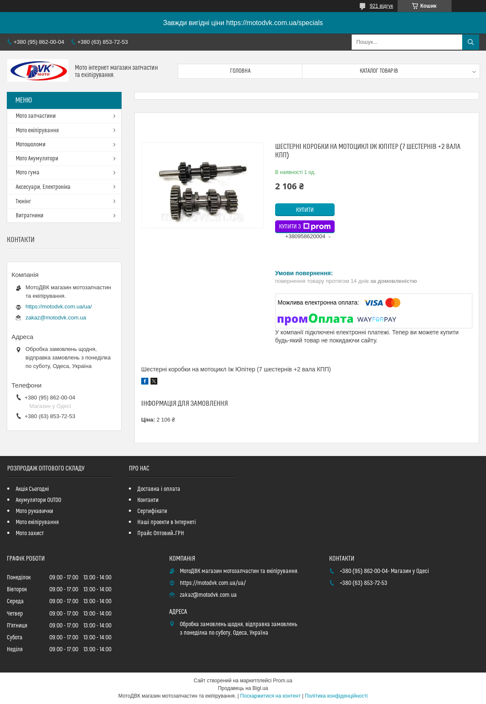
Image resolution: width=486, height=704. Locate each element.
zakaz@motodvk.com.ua (56, 317)
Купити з (305, 227)
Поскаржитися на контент (270, 696)
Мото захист (30, 533)
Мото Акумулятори (37, 158)
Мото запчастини (36, 116)
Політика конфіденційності (336, 696)
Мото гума (28, 172)
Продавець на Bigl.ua (243, 688)
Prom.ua (282, 681)
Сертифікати (152, 511)
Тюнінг (23, 201)
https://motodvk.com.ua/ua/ (59, 306)
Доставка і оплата (158, 489)
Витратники (29, 215)
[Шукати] (470, 42)
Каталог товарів (379, 71)
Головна (240, 71)
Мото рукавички (34, 511)
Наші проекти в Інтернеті (166, 522)
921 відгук (381, 6)
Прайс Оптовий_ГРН (160, 533)
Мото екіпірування (37, 130)
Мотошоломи (30, 144)
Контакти (148, 500)
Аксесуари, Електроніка (43, 187)
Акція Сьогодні (32, 489)
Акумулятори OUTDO (38, 500)
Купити (305, 210)
